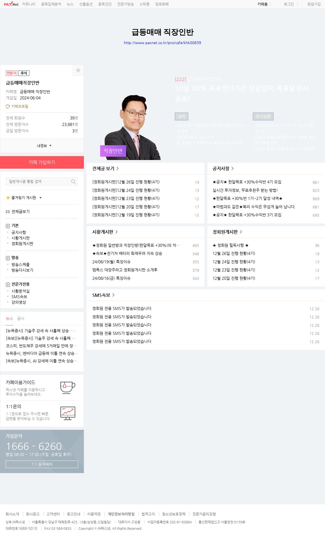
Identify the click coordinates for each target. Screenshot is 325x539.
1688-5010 (27, 528)
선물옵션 (86, 4)
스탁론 (145, 4)
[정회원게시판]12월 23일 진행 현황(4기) (126, 198)
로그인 (289, 4)
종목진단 (105, 4)
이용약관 (94, 514)
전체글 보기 (103, 168)
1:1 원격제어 (42, 464)
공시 (20, 318)
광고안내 (73, 514)
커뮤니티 (29, 4)
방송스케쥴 (20, 264)
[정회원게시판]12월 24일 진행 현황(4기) (126, 190)
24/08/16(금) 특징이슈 (111, 278)
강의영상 (18, 302)
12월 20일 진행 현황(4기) (234, 278)
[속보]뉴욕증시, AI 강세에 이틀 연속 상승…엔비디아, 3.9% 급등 (42, 361)
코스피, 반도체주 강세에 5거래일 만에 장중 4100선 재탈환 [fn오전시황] (42, 346)
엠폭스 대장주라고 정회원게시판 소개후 (124, 270)
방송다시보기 (22, 270)
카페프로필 (19, 106)
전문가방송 (125, 4)
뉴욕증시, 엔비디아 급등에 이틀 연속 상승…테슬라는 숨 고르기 (42, 353)
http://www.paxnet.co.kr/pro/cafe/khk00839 (162, 42)
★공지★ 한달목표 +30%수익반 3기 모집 (247, 215)
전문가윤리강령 (204, 514)
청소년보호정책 (173, 514)
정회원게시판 (22, 243)
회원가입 (314, 4)
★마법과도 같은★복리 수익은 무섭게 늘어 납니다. (254, 206)
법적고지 (148, 514)
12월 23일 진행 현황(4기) (234, 270)
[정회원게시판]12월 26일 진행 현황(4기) (126, 182)
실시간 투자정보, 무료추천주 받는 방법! (245, 190)
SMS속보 (19, 296)
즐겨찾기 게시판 (23, 197)
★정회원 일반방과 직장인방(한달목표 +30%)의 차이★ (137, 245)
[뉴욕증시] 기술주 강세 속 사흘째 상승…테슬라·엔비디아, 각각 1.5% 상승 (42, 331)
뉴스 (70, 4)
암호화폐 (162, 4)
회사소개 (12, 514)
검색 (73, 181)
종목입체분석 (51, 4)
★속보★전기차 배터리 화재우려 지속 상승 (127, 253)
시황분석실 (20, 291)
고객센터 (53, 514)
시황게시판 (20, 238)
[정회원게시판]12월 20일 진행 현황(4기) (126, 206)
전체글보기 (20, 211)
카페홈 (263, 4)
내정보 (42, 146)
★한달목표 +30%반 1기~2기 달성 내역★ (247, 198)
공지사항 (18, 232)
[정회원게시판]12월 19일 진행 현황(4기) (126, 215)
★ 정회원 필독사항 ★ (231, 245)
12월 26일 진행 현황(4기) (234, 253)
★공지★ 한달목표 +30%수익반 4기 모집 (247, 182)
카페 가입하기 (42, 162)
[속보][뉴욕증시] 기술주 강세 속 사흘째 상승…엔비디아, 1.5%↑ (42, 338)
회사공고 (32, 514)
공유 (78, 70)
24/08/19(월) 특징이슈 (111, 261)
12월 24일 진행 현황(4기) (234, 261)
